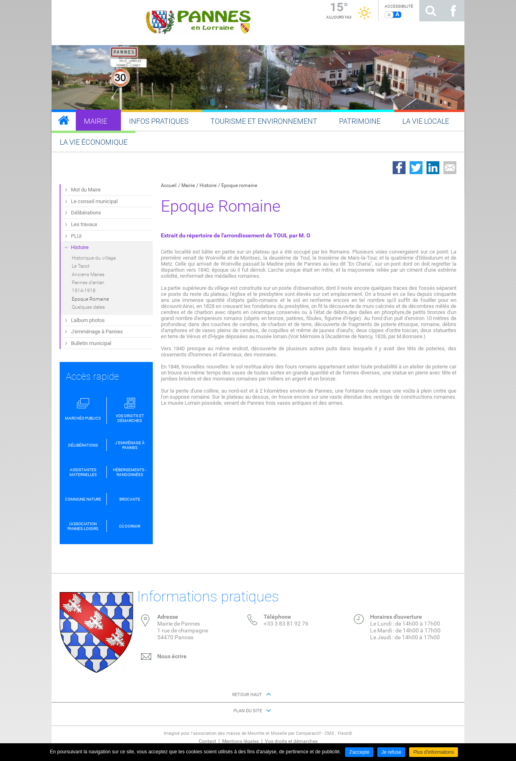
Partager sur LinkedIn (433, 167)
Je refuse (391, 752)
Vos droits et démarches (291, 741)
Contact (207, 741)
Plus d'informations (433, 752)
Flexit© (345, 733)
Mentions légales (240, 741)
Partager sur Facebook (399, 167)
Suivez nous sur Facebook (453, 10)
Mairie (188, 185)
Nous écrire (172, 656)
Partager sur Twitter (416, 167)
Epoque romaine (239, 185)
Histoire (208, 185)
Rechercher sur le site (430, 10)
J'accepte (359, 752)
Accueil (169, 185)
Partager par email (449, 167)
